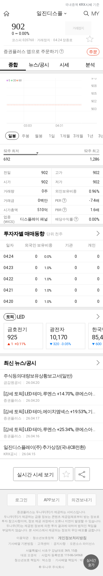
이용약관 (22, 538)
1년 (90, 136)
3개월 (78, 136)
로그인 (21, 499)
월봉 (39, 136)
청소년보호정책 (43, 538)
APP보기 (52, 499)
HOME (6, 13)
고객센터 (43, 544)
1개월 (65, 136)
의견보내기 (81, 499)
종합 (13, 65)
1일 (52, 136)
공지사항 (60, 544)
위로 (91, 562)
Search (86, 13)
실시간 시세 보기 (35, 474)
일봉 (12, 136)
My (95, 14)
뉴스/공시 (39, 65)
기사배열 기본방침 (20, 544)
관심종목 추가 (89, 39)
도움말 (64, 200)
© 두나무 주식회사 (51, 567)
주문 (93, 51)
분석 (90, 65)
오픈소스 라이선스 (82, 544)
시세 (64, 65)
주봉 (25, 136)
